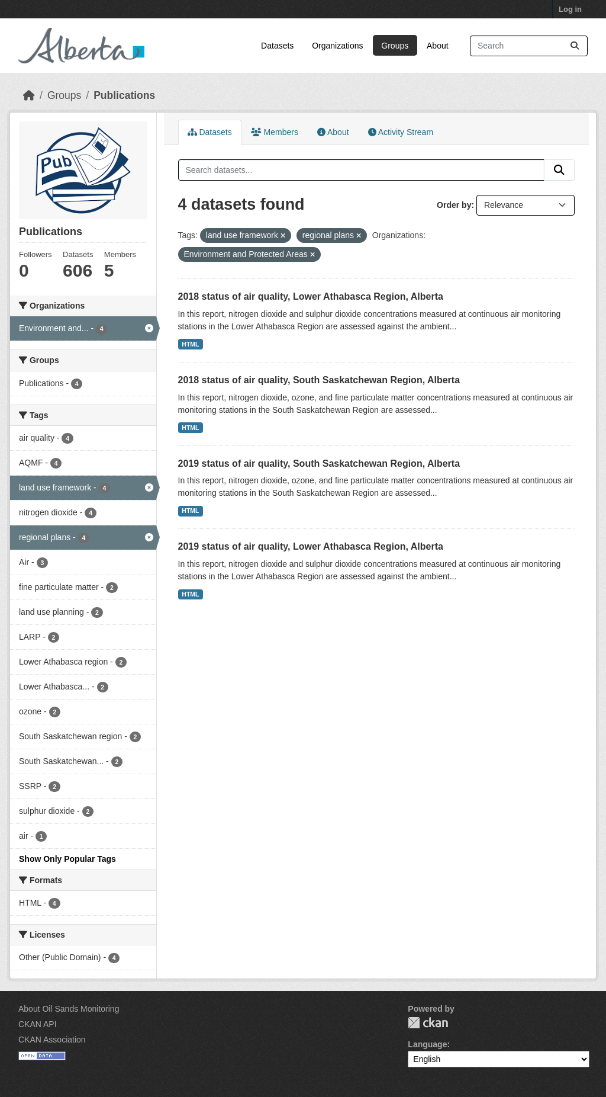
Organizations (337, 45)
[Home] (29, 95)
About (438, 45)
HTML (190, 344)
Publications (124, 95)
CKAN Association (52, 1039)
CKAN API (37, 1024)
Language (427, 1044)
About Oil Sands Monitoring (68, 1008)
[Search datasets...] (529, 46)
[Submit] (574, 46)
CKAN (428, 1022)
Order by (454, 205)
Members (274, 132)
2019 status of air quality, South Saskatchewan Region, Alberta (319, 463)
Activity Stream (400, 132)
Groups (394, 45)
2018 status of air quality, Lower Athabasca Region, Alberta (310, 296)
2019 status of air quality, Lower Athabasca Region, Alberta (310, 546)
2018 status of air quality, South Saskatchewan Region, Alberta (319, 380)
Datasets (277, 45)
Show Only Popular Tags (67, 859)
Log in (570, 9)
